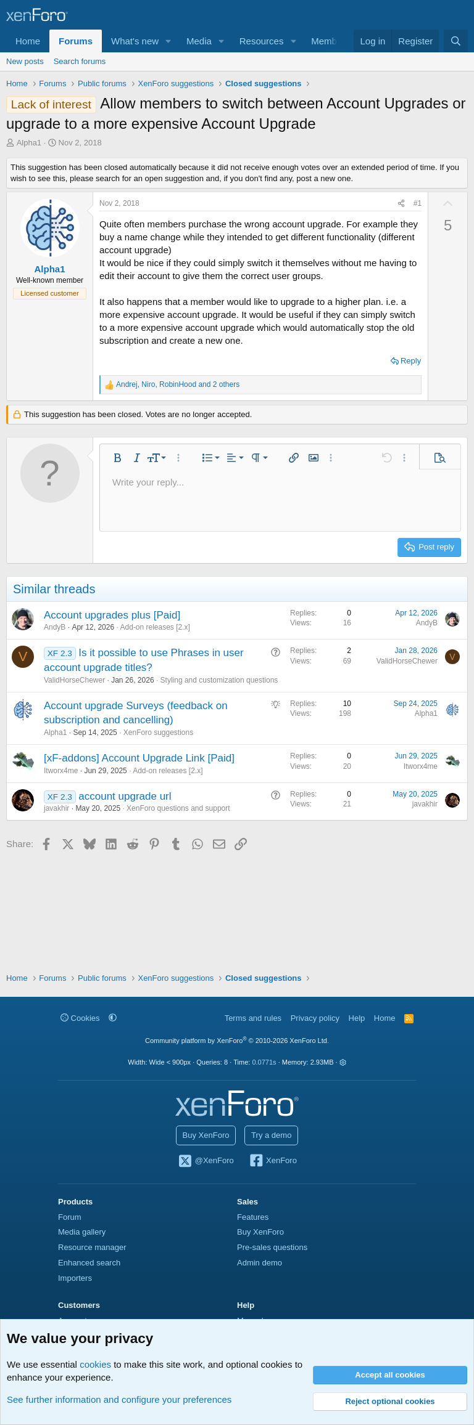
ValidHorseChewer (74, 680)
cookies (95, 1364)
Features (252, 1217)
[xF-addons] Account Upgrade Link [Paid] (139, 758)
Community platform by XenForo (237, 1040)
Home (27, 41)
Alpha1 (29, 142)
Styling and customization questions (219, 680)
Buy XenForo (206, 1135)
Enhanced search (89, 1262)
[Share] (401, 204)
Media (199, 41)
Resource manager (92, 1247)
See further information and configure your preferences (119, 1399)
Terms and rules (253, 1018)
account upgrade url (124, 796)
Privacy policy (315, 1018)
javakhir (56, 808)
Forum (69, 1217)
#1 (418, 203)
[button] (168, 41)
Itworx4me (61, 770)
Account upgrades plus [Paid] (112, 615)
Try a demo (271, 1135)
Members (330, 41)
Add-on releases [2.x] (154, 627)
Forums (76, 41)
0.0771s (264, 1062)
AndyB (54, 627)
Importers (75, 1278)
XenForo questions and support (178, 808)
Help (357, 1018)
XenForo (272, 1161)
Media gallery (82, 1231)
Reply (411, 360)
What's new (135, 41)
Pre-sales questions (272, 1247)
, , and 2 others (177, 384)
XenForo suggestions (158, 732)
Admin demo (259, 1262)
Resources (261, 41)
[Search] (456, 41)
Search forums (80, 61)
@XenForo (205, 1161)
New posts (25, 61)
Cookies (80, 1018)
